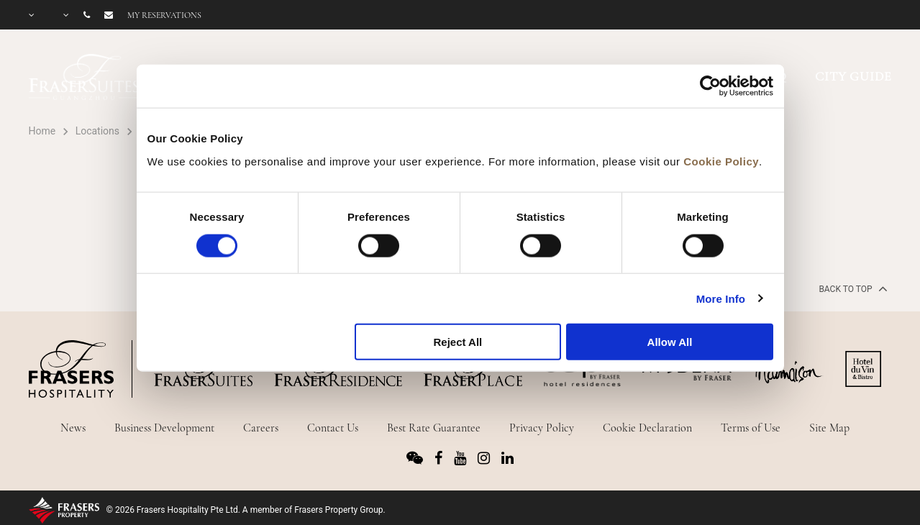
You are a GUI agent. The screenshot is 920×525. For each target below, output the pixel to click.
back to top (851, 288)
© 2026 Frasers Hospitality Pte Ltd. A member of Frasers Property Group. (246, 510)
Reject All (457, 342)
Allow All (670, 342)
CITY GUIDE (853, 76)
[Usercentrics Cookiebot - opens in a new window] (710, 86)
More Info (720, 298)
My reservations (164, 15)
